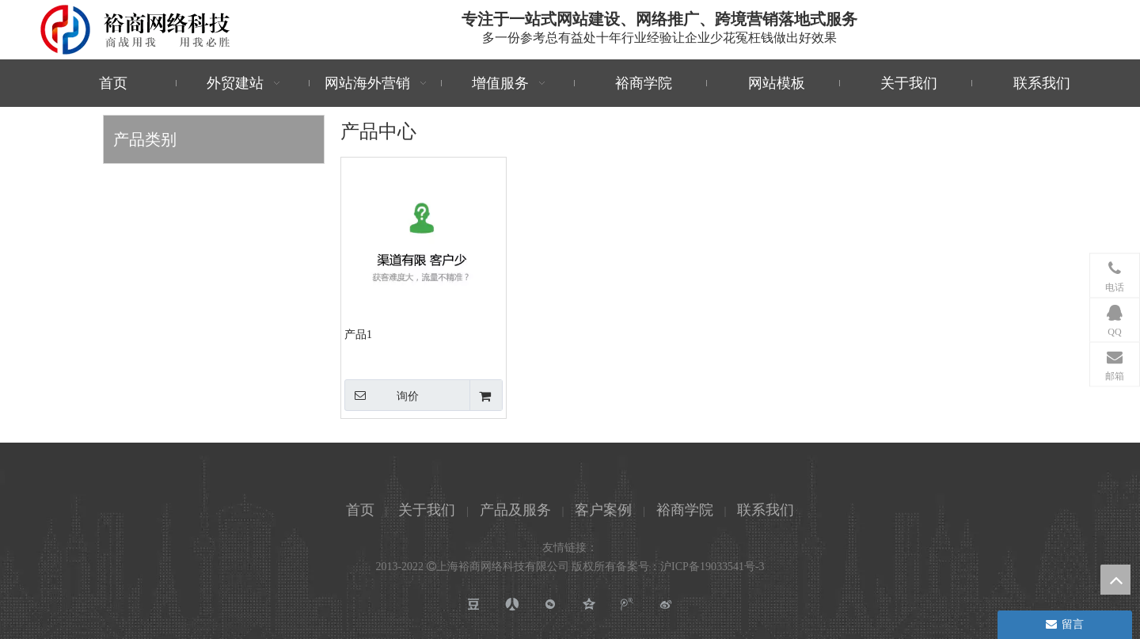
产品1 (358, 334)
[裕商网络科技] (136, 29)
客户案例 (603, 510)
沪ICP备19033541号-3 (712, 566)
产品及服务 (515, 510)
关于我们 (426, 510)
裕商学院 (684, 510)
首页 (360, 510)
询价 (381, 395)
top (1115, 580)
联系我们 (765, 510)
